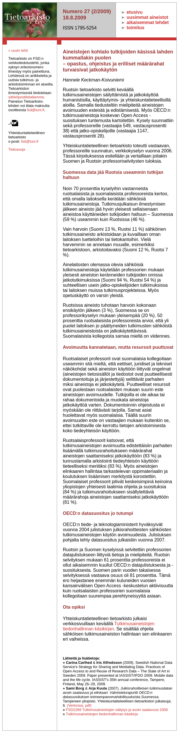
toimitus (133, 27)
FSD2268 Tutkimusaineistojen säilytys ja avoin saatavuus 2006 (117, 710)
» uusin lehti (18, 50)
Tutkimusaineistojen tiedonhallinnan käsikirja (102, 714)
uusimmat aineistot (145, 17)
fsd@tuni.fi (35, 110)
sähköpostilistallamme (26, 97)
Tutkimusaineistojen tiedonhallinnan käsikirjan (108, 626)
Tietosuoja (16, 149)
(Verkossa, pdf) (79, 705)
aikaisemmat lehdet (145, 22)
